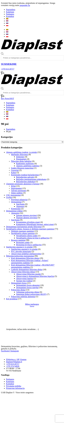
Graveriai (15, 170)
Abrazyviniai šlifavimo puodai (28, 274)
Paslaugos (10, 14)
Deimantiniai (16, 202)
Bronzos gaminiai (18, 240)
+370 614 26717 (7, 69)
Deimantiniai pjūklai (14, 211)
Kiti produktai (11, 299)
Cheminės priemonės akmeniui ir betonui (22, 184)
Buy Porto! (7, 98)
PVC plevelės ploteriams (21, 251)
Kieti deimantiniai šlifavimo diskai (25, 258)
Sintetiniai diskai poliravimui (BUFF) (31, 294)
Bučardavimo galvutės (25, 177)
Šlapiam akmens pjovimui (26, 218)
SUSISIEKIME (9, 64)
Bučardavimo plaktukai (25, 181)
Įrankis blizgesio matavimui (22, 168)
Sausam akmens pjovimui (26, 215)
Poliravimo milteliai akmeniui (23, 296)
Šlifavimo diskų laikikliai (21, 161)
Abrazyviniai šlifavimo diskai (23, 272)
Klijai (13, 186)
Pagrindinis (10, 10)
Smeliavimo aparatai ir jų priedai (19, 247)
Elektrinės (20, 157)
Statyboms (20, 204)
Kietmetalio (16, 209)
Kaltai (13, 172)
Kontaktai (10, 16)
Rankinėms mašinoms (25, 163)
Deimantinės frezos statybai (27, 287)
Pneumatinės (21, 159)
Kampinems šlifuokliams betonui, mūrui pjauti (35, 224)
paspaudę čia (25, 5)
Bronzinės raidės (23, 242)
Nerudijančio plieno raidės (27, 236)
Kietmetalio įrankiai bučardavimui (25, 175)
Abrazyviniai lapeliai (24, 278)
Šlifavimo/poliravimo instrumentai (20, 256)
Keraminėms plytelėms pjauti (28, 222)
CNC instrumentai (13, 195)
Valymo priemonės (18, 191)
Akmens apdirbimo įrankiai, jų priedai (21, 152)
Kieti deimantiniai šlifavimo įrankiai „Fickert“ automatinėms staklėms (30, 261)
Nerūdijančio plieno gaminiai (23, 233)
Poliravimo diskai (18, 290)
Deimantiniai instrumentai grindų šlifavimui (24, 227)
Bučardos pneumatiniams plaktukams (31, 179)
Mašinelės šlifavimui (19, 154)
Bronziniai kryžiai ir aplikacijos (29, 245)
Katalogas (10, 12)
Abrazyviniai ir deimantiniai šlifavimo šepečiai (35, 276)
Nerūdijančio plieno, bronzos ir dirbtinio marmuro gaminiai (30, 229)
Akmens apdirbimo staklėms (27, 166)
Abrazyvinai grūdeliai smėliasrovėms (26, 254)
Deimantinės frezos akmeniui (28, 285)
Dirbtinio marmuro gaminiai (22, 231)
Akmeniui (20, 206)
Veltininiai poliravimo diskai (27, 292)
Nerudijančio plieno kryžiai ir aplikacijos (32, 238)
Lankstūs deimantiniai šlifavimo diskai (26, 269)
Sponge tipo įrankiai (24, 281)
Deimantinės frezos (19, 283)
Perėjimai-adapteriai (19, 200)
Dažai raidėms (17, 193)
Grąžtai (9, 197)
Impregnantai (16, 188)
